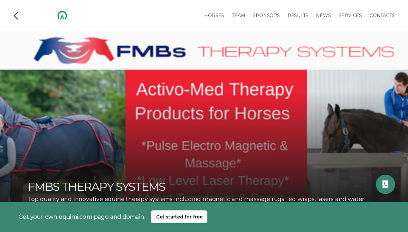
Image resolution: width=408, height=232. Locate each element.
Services (350, 15)
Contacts (382, 15)
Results (298, 15)
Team (238, 15)
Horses (214, 15)
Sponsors (266, 15)
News (323, 15)
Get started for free (179, 217)
